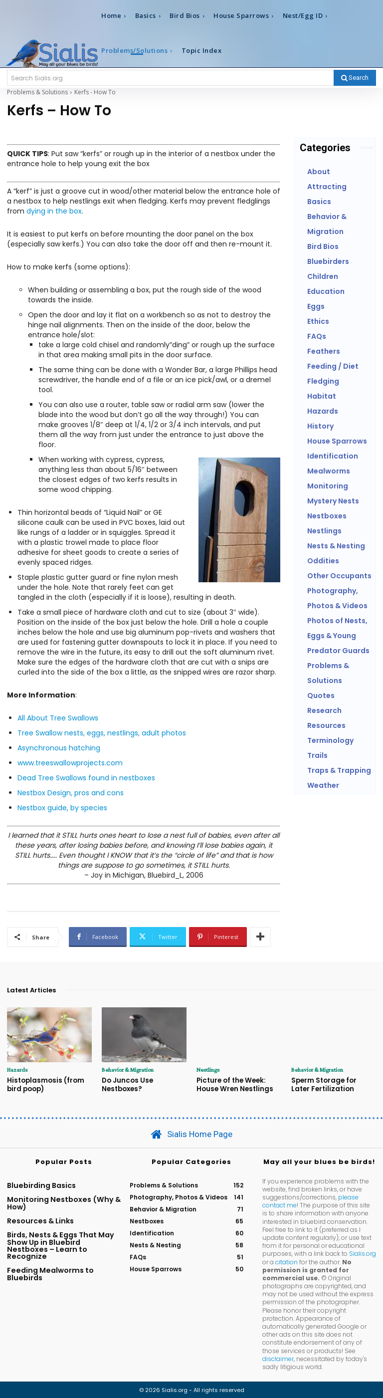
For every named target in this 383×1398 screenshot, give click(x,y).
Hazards (17, 1070)
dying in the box (54, 211)
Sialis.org (362, 1253)
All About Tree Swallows (57, 718)
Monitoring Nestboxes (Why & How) (64, 1202)
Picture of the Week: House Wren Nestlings (233, 1084)
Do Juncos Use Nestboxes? (126, 1084)
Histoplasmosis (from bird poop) (44, 1084)
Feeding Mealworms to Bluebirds (50, 1273)
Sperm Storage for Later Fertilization (333, 1084)
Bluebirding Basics (41, 1184)
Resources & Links (40, 1220)
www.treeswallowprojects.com (70, 763)
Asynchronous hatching (58, 748)
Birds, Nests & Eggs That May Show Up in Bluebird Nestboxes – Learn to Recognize (60, 1244)
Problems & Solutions (37, 92)
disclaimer (278, 1358)
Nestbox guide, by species (62, 808)
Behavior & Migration (127, 1070)
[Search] (355, 78)
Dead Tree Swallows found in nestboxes (86, 778)
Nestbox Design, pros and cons (70, 793)
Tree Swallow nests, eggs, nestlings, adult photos (101, 733)
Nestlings (207, 1070)
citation (286, 1261)
